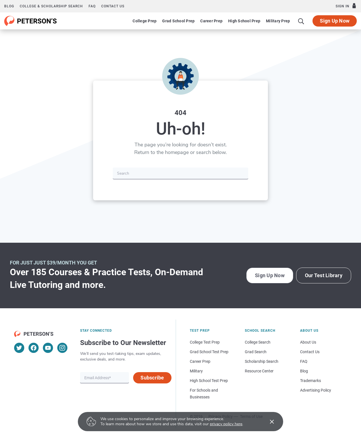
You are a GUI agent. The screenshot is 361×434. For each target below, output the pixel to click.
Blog (9, 6)
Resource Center (259, 371)
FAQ (92, 6)
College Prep (145, 21)
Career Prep (211, 21)
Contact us (112, 6)
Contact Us (310, 352)
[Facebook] (33, 348)
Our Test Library (323, 275)
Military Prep (278, 21)
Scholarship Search (261, 361)
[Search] (301, 21)
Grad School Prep (178, 21)
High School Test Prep (209, 380)
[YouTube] (48, 348)
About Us (308, 342)
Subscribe (152, 378)
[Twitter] (19, 348)
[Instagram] (62, 348)
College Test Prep (205, 342)
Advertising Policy (315, 390)
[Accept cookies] (267, 421)
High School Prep (244, 21)
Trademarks (310, 380)
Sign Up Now (334, 21)
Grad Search (256, 352)
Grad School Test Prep (209, 352)
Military (196, 371)
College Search (257, 342)
